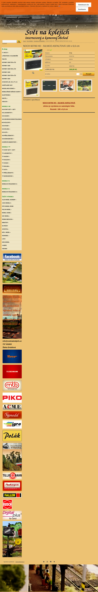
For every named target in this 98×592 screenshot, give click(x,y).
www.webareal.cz (20, 562)
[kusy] (77, 74)
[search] (18, 41)
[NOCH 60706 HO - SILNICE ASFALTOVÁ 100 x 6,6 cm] (33, 62)
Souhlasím (82, 9)
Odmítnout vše (83, 5)
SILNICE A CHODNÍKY (39, 41)
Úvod (24, 41)
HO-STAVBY (30, 41)
